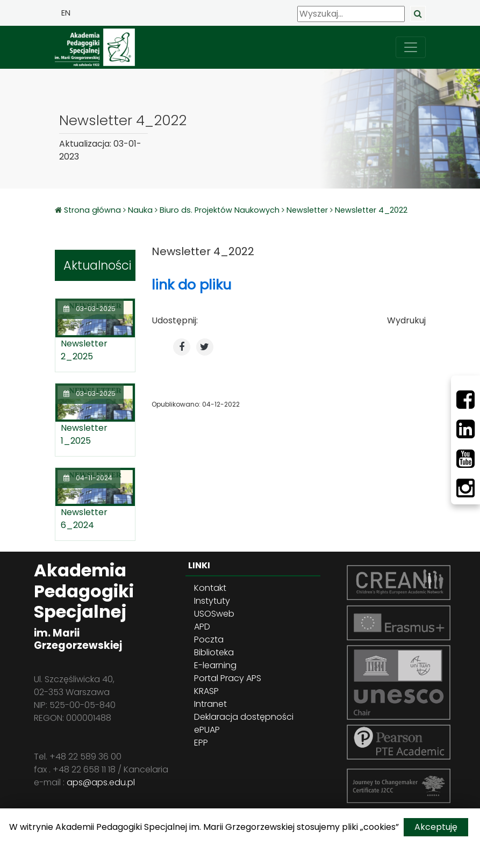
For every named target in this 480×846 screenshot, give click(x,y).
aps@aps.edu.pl (101, 782)
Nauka (140, 210)
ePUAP (207, 730)
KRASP (206, 691)
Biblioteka (214, 652)
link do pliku (191, 284)
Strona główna (93, 210)
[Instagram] (465, 488)
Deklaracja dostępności (243, 717)
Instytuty (212, 601)
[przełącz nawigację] (411, 47)
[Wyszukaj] (351, 14)
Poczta (209, 639)
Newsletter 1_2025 (84, 434)
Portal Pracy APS (227, 678)
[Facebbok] (465, 399)
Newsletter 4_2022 (371, 210)
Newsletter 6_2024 (84, 518)
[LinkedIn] (465, 429)
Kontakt (210, 588)
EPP (201, 742)
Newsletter (307, 210)
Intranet (210, 704)
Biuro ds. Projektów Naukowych (220, 210)
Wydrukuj (406, 320)
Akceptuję (435, 827)
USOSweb (214, 614)
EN (65, 13)
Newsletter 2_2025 (84, 350)
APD (202, 626)
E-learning (215, 665)
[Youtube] (465, 458)
